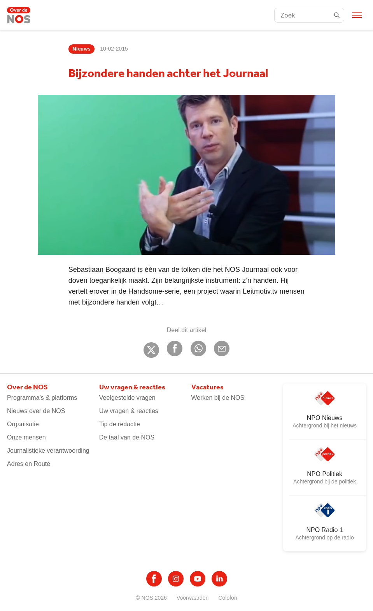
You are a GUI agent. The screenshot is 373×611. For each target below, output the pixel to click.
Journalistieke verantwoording (48, 450)
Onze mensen (26, 437)
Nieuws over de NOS (36, 411)
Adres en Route (28, 463)
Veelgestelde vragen (127, 397)
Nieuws (81, 49)
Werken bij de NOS (218, 397)
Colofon (227, 598)
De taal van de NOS (126, 437)
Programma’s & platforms (42, 397)
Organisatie (23, 424)
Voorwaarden (193, 598)
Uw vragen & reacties (128, 411)
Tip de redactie (119, 424)
